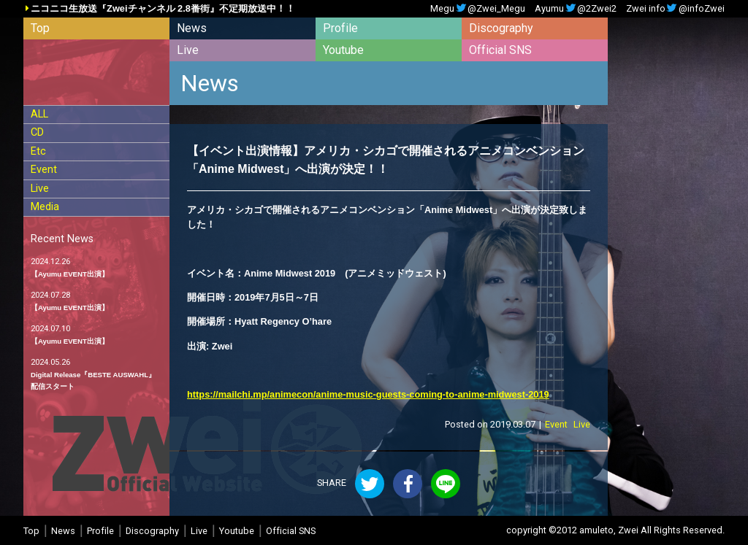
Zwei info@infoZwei (675, 9)
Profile (340, 28)
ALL (39, 114)
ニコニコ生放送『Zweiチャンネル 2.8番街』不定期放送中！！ (163, 9)
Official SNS (500, 50)
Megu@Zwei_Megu (477, 9)
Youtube (343, 50)
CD (37, 132)
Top (40, 28)
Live (188, 50)
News (192, 28)
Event (44, 169)
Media (45, 207)
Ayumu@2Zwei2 (576, 9)
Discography (501, 28)
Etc (38, 151)
